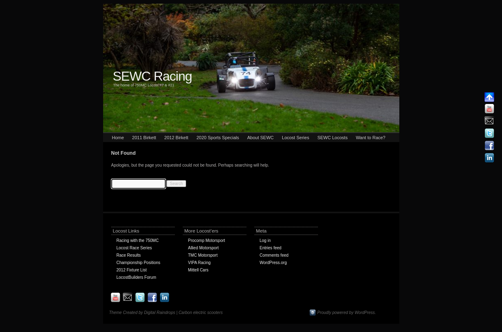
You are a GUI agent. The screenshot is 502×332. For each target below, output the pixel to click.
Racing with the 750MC (138, 240)
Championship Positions (138, 262)
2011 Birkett (144, 137)
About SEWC (260, 137)
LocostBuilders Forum (136, 277)
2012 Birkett (176, 137)
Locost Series (295, 137)
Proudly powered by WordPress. (346, 312)
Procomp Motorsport (206, 240)
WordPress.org (273, 262)
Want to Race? (370, 137)
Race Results (129, 255)
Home (118, 137)
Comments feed (274, 255)
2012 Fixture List (132, 270)
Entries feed (270, 248)
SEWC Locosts (332, 137)
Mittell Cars (198, 270)
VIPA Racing (199, 262)
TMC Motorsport (203, 255)
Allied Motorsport (203, 248)
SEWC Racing (152, 76)
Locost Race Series (134, 248)
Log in (265, 240)
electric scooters (208, 312)
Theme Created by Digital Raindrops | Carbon (151, 312)
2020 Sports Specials (217, 137)
